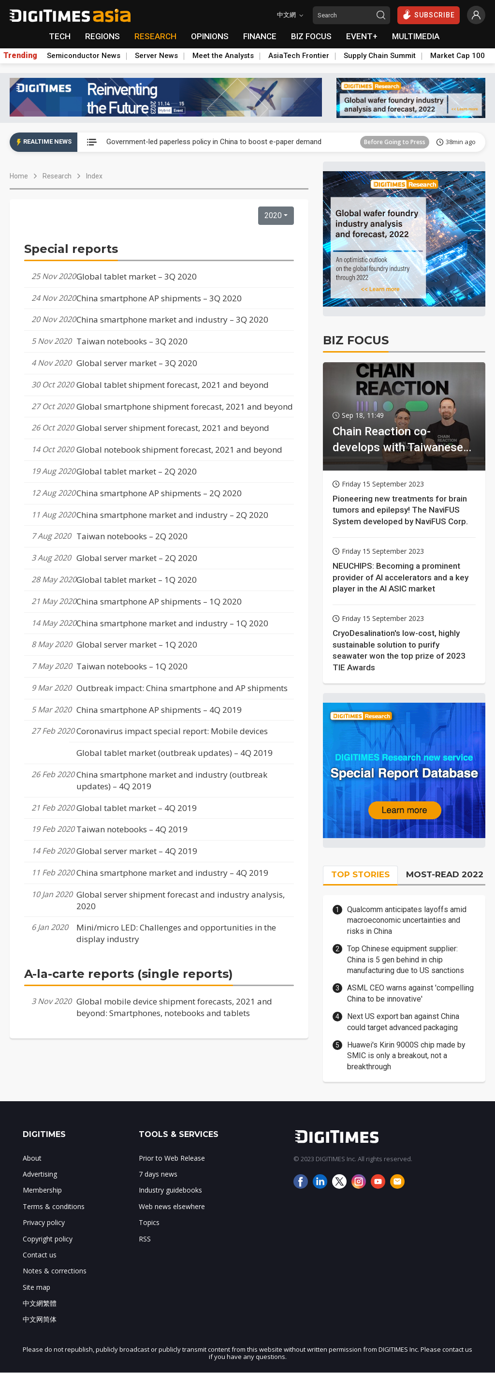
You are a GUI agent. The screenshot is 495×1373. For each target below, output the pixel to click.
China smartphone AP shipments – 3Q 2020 (159, 298)
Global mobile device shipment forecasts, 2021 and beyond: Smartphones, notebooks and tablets (174, 1007)
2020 (273, 215)
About (32, 1158)
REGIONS (102, 36)
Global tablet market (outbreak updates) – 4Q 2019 (174, 752)
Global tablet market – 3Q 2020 (136, 276)
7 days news (158, 1174)
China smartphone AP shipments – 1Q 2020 (159, 601)
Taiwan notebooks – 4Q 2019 (132, 829)
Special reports (71, 249)
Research (57, 176)
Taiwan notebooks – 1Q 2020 (132, 666)
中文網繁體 (40, 1303)
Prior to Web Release (172, 1158)
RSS (145, 1238)
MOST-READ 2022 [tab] (444, 874)
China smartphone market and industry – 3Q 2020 (172, 319)
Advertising (40, 1174)
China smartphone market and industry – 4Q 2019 (172, 872)
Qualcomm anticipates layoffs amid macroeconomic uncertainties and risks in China (406, 920)
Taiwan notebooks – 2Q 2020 (132, 536)
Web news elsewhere (172, 1206)
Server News (156, 55)
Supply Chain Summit (380, 55)
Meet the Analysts (223, 55)
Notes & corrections (55, 1270)
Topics (149, 1222)
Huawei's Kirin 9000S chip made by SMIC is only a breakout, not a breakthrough (406, 1055)
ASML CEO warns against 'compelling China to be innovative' (410, 993)
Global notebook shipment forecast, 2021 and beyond (179, 449)
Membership (42, 1190)
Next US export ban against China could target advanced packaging (403, 1022)
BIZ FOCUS (311, 36)
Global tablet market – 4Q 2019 (136, 807)
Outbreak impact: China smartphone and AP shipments (182, 688)
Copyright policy (48, 1238)
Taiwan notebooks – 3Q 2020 (132, 341)
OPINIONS (210, 36)
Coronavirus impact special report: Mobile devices (172, 731)
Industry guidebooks (170, 1190)
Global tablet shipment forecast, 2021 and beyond (172, 384)
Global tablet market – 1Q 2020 (136, 579)
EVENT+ (362, 36)
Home (19, 176)
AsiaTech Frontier (298, 55)
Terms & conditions (54, 1206)
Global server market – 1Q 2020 (136, 644)
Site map (36, 1287)
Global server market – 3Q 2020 (136, 363)
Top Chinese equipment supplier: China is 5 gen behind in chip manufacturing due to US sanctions (405, 959)
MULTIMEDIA (415, 36)
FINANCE (260, 36)
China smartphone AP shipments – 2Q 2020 (159, 493)
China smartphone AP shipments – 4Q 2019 (159, 709)
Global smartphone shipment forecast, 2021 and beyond (184, 406)
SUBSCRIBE (428, 14)
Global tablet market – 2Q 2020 (136, 471)
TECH (60, 36)
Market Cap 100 (457, 55)
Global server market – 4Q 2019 (136, 850)
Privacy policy (44, 1222)
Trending (20, 55)
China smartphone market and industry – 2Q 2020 (172, 514)
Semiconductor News (83, 55)
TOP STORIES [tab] (360, 874)
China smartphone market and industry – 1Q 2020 (172, 623)
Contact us (40, 1254)
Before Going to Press (394, 142)
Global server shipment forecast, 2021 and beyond (172, 427)
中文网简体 (40, 1319)
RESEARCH (155, 36)
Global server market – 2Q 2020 (136, 557)
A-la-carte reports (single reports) (128, 974)
